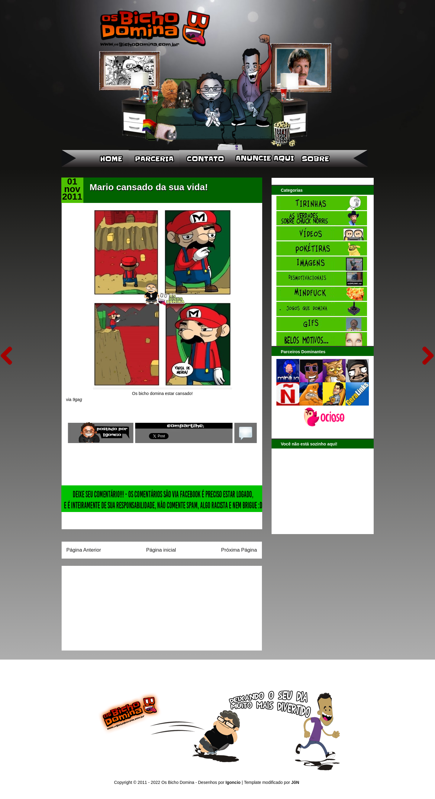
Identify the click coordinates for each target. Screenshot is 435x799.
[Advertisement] (104, 606)
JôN (295, 782)
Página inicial (161, 550)
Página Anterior (83, 550)
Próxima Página (239, 550)
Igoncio (233, 782)
